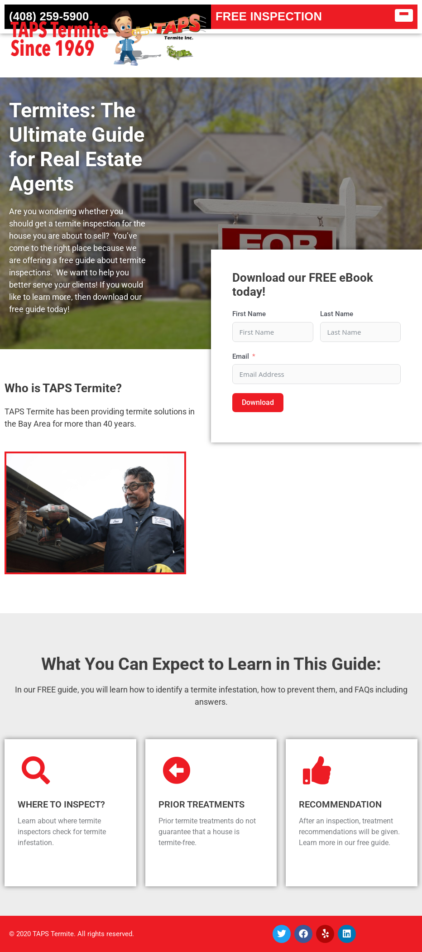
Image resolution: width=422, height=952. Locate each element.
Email (240, 356)
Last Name (336, 314)
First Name (249, 314)
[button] (404, 15)
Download (258, 402)
